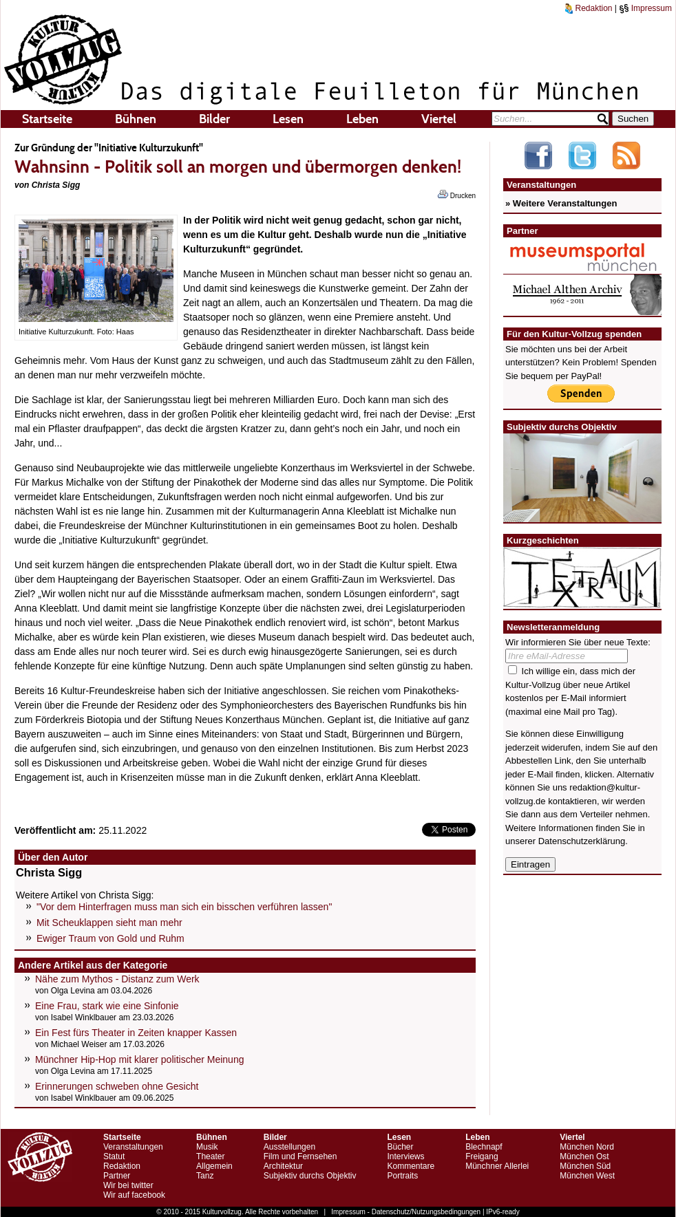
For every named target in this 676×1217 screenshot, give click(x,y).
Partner (116, 1176)
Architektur (283, 1166)
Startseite (47, 119)
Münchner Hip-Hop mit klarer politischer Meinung (139, 1059)
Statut (114, 1156)
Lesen (288, 119)
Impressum (645, 8)
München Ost (584, 1156)
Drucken (457, 195)
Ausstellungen (289, 1147)
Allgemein (214, 1166)
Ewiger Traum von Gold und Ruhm (110, 938)
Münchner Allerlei (497, 1166)
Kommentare (410, 1166)
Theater (210, 1156)
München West (587, 1176)
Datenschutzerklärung (581, 841)
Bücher (400, 1147)
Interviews (405, 1156)
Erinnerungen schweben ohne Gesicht (116, 1086)
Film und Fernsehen (300, 1156)
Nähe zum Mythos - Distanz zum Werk (117, 978)
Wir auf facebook (134, 1195)
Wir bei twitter (128, 1185)
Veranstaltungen (133, 1147)
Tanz (204, 1176)
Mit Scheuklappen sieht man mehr (109, 922)
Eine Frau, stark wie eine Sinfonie (107, 1005)
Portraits (402, 1176)
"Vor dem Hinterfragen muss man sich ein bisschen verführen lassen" (184, 906)
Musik (207, 1147)
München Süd (585, 1166)
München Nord (587, 1147)
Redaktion (588, 8)
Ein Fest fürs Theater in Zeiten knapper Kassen (136, 1032)
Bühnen (135, 119)
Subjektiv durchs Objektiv (310, 1176)
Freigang (481, 1156)
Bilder (214, 119)
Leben (362, 119)
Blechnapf (483, 1147)
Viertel (438, 119)
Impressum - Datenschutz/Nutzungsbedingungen (405, 1212)
